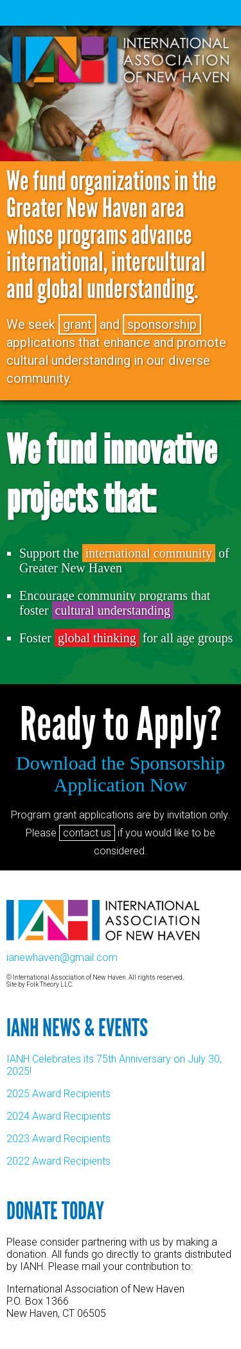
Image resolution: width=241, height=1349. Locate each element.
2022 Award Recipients (58, 1161)
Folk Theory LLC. (49, 984)
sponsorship (162, 324)
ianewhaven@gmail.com (62, 957)
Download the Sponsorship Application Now (120, 773)
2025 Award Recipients (58, 1094)
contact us (87, 833)
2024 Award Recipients (58, 1116)
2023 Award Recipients (58, 1139)
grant (77, 324)
